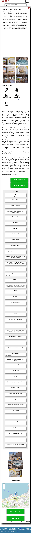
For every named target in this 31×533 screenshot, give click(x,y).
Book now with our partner (19, 180)
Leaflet (19, 506)
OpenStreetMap (25, 506)
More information (19, 185)
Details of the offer (15, 512)
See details (15, 518)
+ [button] (4, 485)
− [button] (4, 487)
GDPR (16, 531)
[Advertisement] (15, 43)
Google (21, 528)
